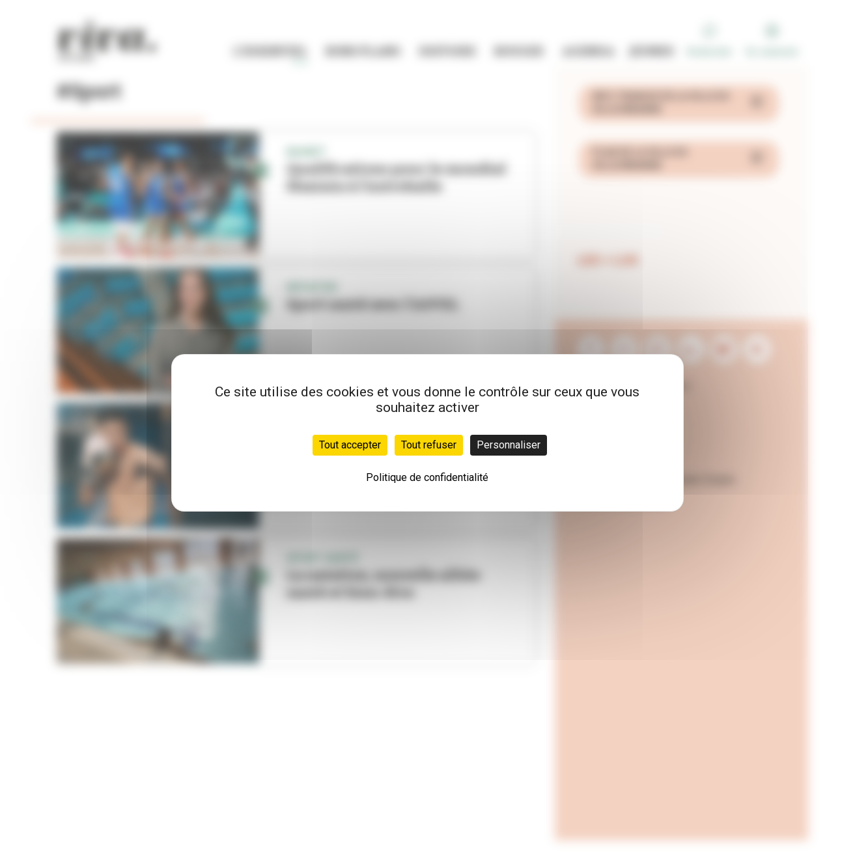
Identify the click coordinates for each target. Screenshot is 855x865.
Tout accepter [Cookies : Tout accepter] (350, 445)
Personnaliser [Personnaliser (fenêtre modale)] (508, 445)
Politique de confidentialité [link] (427, 477)
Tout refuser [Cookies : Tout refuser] (428, 445)
